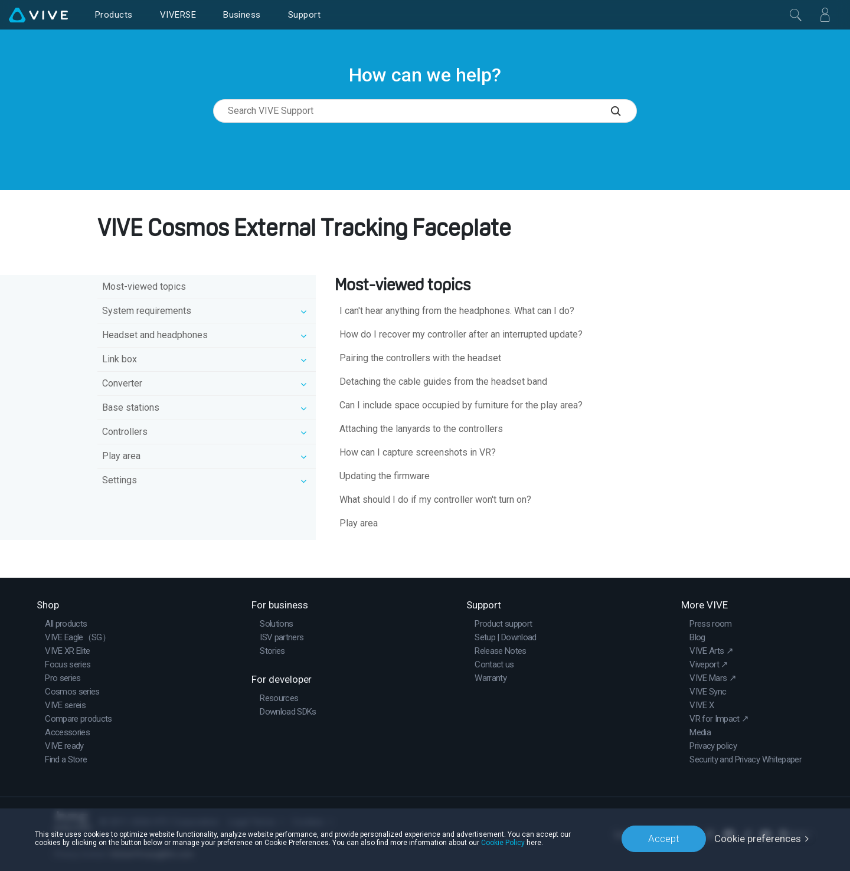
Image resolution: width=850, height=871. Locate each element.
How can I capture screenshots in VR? (417, 452)
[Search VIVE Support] (624, 111)
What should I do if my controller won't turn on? (435, 499)
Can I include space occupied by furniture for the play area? (461, 405)
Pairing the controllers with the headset (420, 358)
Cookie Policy (503, 843)
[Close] (795, 15)
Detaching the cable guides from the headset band (443, 381)
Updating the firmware (384, 476)
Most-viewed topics (144, 286)
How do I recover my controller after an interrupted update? (461, 334)
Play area (358, 523)
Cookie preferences (757, 838)
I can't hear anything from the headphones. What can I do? (456, 310)
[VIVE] (38, 15)
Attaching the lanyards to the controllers (421, 428)
